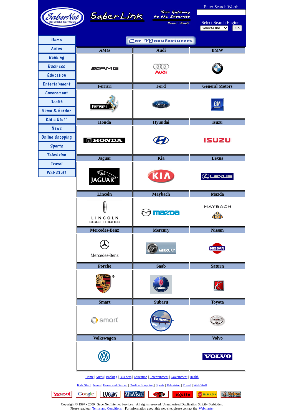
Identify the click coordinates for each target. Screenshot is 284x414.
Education (140, 377)
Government (179, 377)
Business (125, 377)
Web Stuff (200, 385)
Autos (100, 377)
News (97, 385)
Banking (111, 377)
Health (194, 377)
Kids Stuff (84, 385)
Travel (187, 385)
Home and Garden (115, 385)
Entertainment (158, 377)
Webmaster (206, 408)
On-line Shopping (142, 385)
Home (89, 377)
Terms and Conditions (107, 408)
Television (174, 385)
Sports (160, 385)
